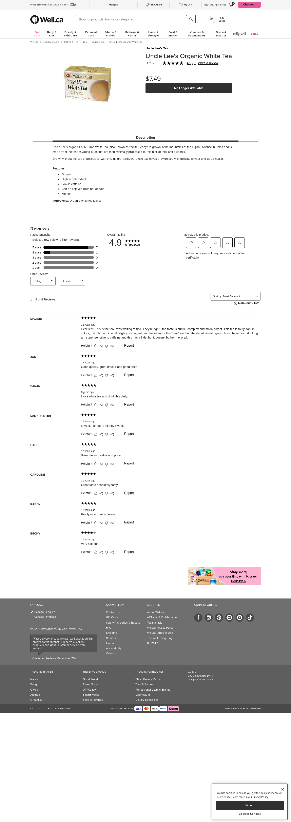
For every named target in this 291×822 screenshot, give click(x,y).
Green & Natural (221, 33)
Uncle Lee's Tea (157, 48)
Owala (34, 690)
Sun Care (37, 33)
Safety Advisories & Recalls (123, 623)
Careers (111, 653)
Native (34, 679)
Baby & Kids (51, 33)
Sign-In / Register (215, 5)
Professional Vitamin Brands (152, 690)
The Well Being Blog (159, 638)
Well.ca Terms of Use (160, 633)
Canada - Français (45, 617)
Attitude (35, 695)
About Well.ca (155, 612)
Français (113, 4)
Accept (250, 805)
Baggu (34, 684)
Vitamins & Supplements (197, 33)
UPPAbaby (89, 690)
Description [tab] (145, 137)
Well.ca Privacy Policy (160, 628)
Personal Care (91, 33)
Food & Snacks (173, 33)
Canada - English (44, 612)
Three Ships (90, 684)
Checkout (249, 4)
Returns (111, 638)
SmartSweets (91, 695)
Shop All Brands (93, 700)
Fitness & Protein (111, 33)
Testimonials (154, 623)
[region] (250, 801)
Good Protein (91, 679)
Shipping (111, 633)
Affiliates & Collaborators (162, 617)
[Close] (282, 789)
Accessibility (113, 648)
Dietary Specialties (146, 700)
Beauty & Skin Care (70, 33)
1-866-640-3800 (62, 708)
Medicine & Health (132, 33)
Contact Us (113, 612)
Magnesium (142, 695)
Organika (36, 700)
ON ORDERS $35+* (49, 4)
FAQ (108, 628)
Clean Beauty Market (148, 679)
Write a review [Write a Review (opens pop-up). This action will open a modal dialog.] (208, 63)
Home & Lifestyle (153, 33)
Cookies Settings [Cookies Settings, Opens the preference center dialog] (250, 814)
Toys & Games (144, 684)
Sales (254, 34)
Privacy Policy (260, 797)
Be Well (153, 643)
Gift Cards (112, 617)
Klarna (110, 643)
